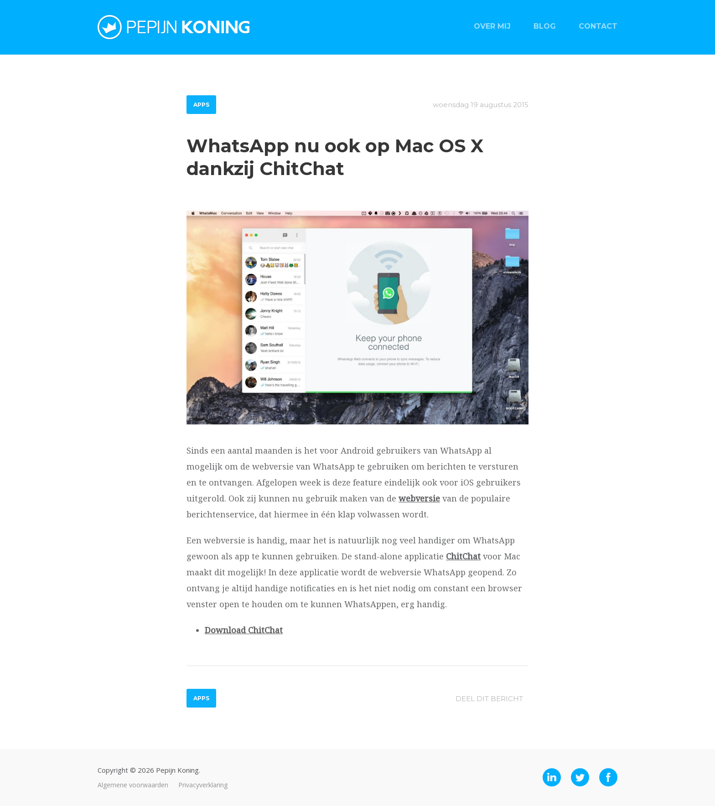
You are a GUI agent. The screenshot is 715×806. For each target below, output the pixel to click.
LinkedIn (552, 777)
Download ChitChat (244, 630)
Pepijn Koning (174, 27)
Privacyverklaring (203, 784)
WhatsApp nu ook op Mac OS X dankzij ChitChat (335, 157)
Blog (545, 26)
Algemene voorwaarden (133, 784)
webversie (419, 498)
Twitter (580, 777)
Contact (598, 26)
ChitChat (463, 556)
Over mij (492, 26)
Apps (201, 104)
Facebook (608, 777)
